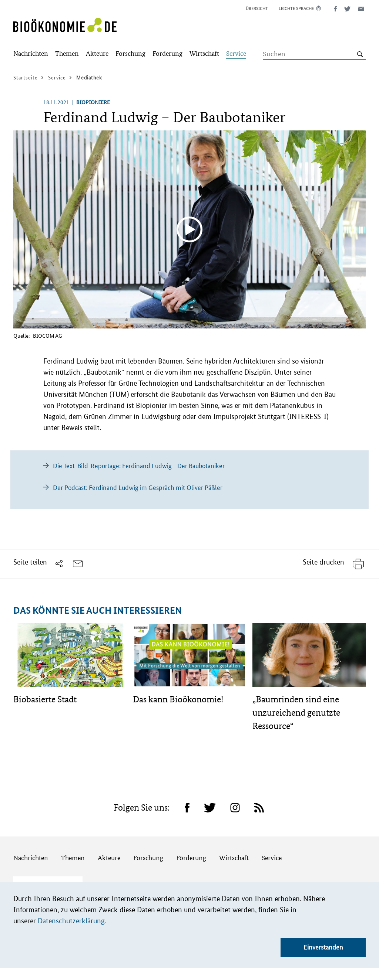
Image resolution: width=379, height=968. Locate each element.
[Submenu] (30, 54)
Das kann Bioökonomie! (178, 699)
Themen (73, 858)
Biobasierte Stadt (45, 699)
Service (272, 858)
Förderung (191, 858)
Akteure (109, 858)
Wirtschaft (234, 858)
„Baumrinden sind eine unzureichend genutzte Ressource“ (296, 712)
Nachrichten (30, 858)
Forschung (148, 858)
